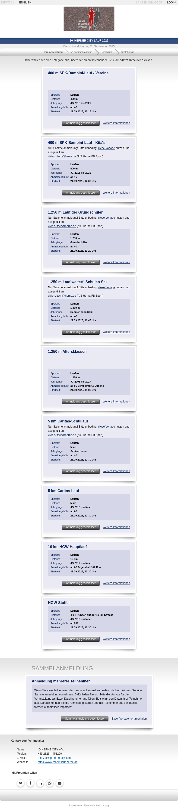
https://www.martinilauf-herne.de (57, 762)
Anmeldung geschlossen (80, 123)
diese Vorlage (106, 148)
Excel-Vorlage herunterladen (129, 718)
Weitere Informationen (116, 123)
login (171, 2)
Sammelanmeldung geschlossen (84, 718)
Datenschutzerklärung (96, 805)
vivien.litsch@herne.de (62, 156)
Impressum (75, 805)
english (25, 2)
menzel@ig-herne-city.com (54, 757)
